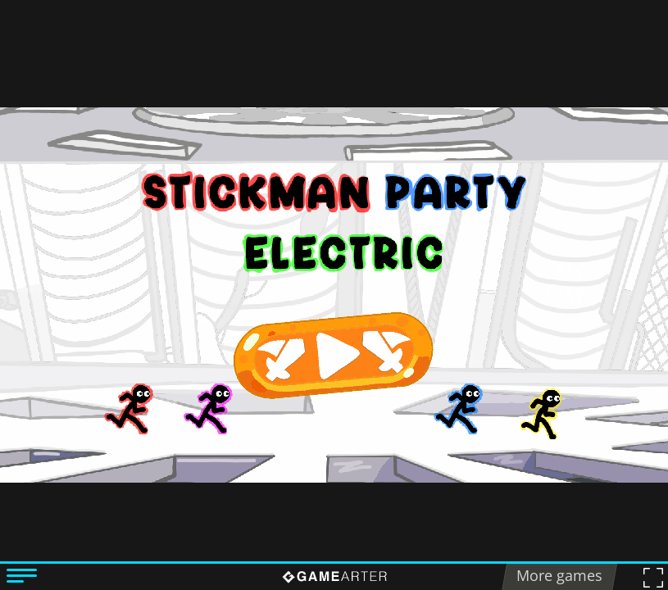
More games (559, 575)
